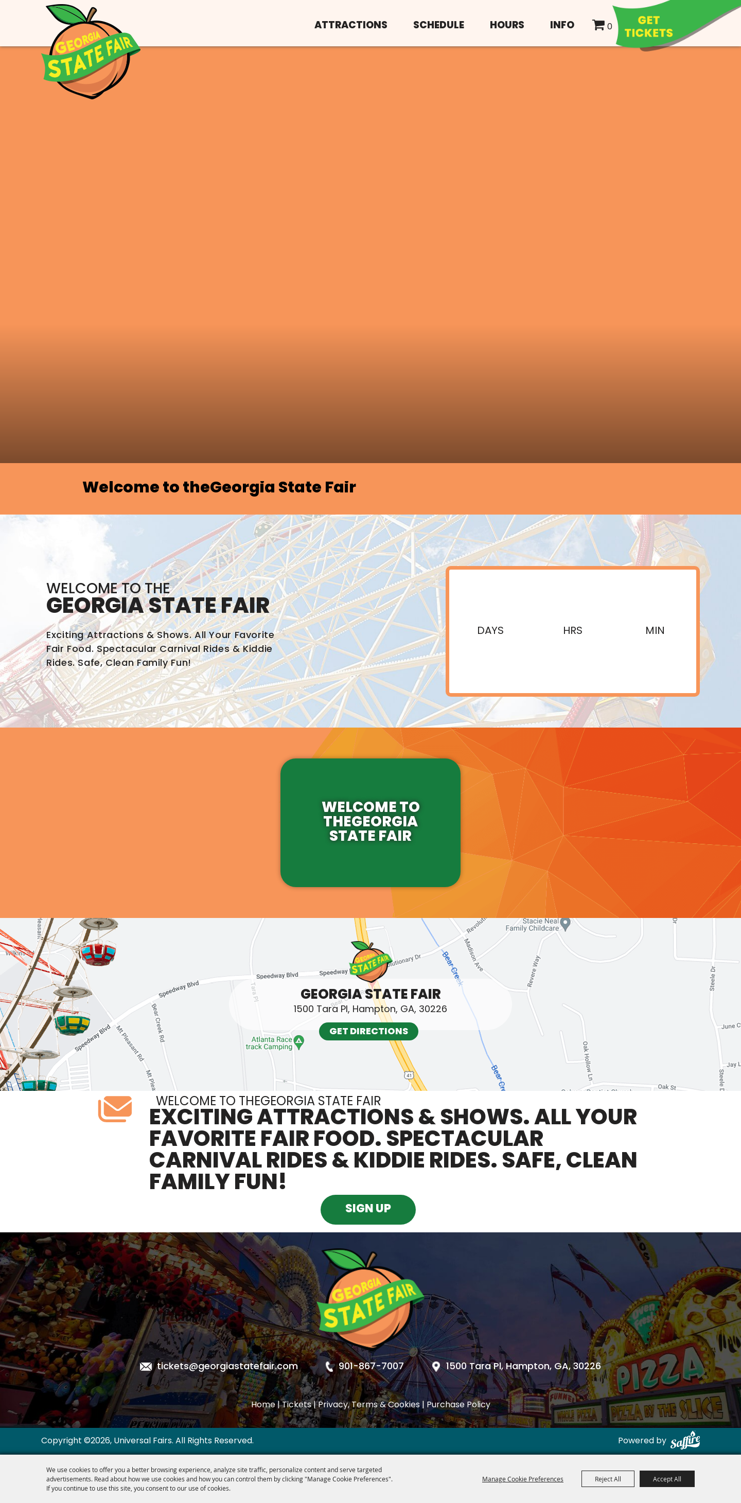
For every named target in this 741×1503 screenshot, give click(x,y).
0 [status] (609, 27)
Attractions (350, 26)
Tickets (296, 1405)
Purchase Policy (458, 1405)
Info (562, 26)
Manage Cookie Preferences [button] (522, 1479)
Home (263, 1405)
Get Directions (368, 1032)
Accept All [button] (667, 1479)
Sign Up (368, 1209)
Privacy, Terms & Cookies (369, 1405)
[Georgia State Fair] (370, 1359)
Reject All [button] (608, 1479)
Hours (507, 26)
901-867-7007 (371, 1367)
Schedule (438, 26)
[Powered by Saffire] (685, 1441)
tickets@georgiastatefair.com (227, 1367)
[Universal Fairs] (90, 51)
